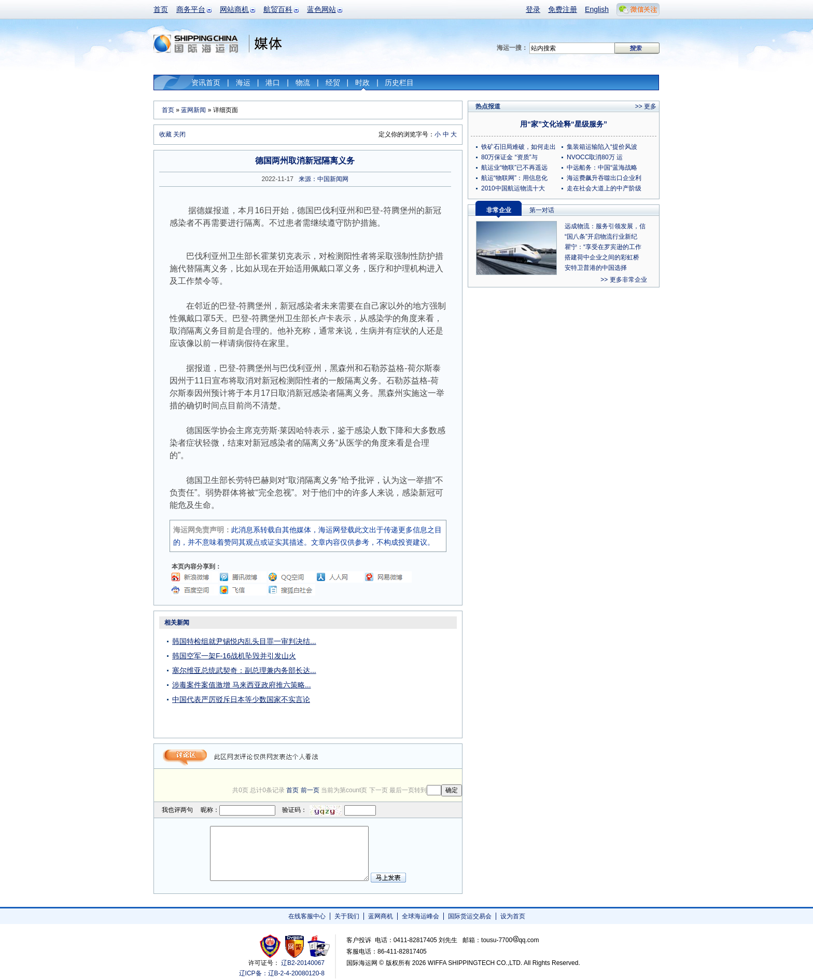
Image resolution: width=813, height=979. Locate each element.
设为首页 (512, 916)
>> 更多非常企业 (623, 279)
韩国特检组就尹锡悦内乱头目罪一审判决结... (244, 641)
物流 (303, 82)
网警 (294, 946)
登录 (533, 9)
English (597, 9)
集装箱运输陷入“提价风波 (602, 146)
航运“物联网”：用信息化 (514, 178)
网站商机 (234, 9)
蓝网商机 (380, 916)
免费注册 (562, 9)
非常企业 (498, 210)
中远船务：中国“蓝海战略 (602, 167)
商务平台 (190, 9)
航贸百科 (277, 9)
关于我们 (346, 916)
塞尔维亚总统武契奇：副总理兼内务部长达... (244, 670)
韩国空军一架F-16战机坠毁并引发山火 (234, 656)
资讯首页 (205, 82)
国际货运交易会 (470, 916)
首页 (160, 9)
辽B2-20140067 (303, 963)
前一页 (310, 790)
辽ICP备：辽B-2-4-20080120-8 (282, 973)
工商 (271, 946)
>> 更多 (645, 106)
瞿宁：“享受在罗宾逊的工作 (603, 247)
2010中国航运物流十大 (513, 188)
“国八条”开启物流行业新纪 (601, 236)
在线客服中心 (307, 916)
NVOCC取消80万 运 (595, 157)
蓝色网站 (321, 9)
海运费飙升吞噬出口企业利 (604, 178)
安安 (318, 946)
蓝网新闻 (193, 110)
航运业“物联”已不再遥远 (514, 167)
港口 (272, 82)
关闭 (179, 134)
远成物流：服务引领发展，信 (605, 226)
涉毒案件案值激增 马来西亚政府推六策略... (241, 685)
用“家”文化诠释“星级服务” (563, 124)
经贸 (333, 82)
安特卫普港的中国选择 (596, 267)
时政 (362, 82)
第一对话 (541, 210)
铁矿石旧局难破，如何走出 (518, 146)
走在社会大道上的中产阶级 (604, 188)
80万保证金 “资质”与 (509, 157)
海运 (243, 82)
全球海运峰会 (420, 916)
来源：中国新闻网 (323, 179)
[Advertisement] (397, 681)
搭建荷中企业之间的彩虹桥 (602, 257)
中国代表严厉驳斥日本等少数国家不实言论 (241, 699)
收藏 (165, 134)
